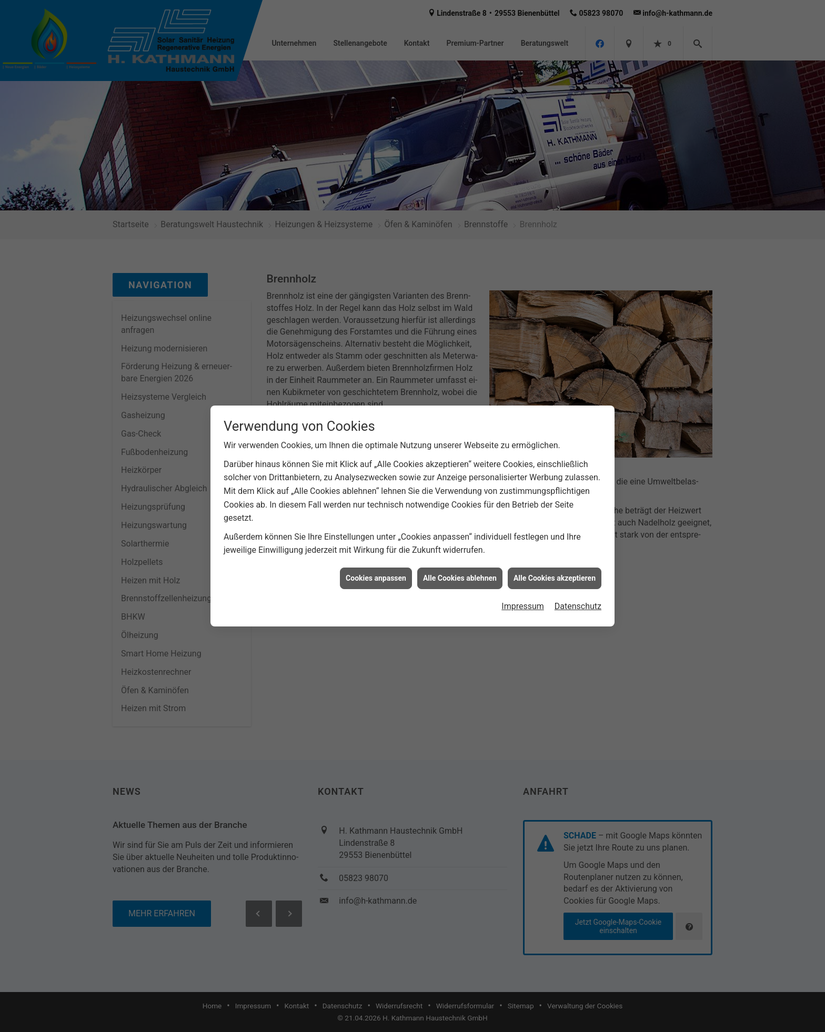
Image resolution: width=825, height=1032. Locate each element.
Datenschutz (578, 598)
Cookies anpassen (376, 569)
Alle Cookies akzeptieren (555, 569)
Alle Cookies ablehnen (460, 569)
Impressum (522, 598)
